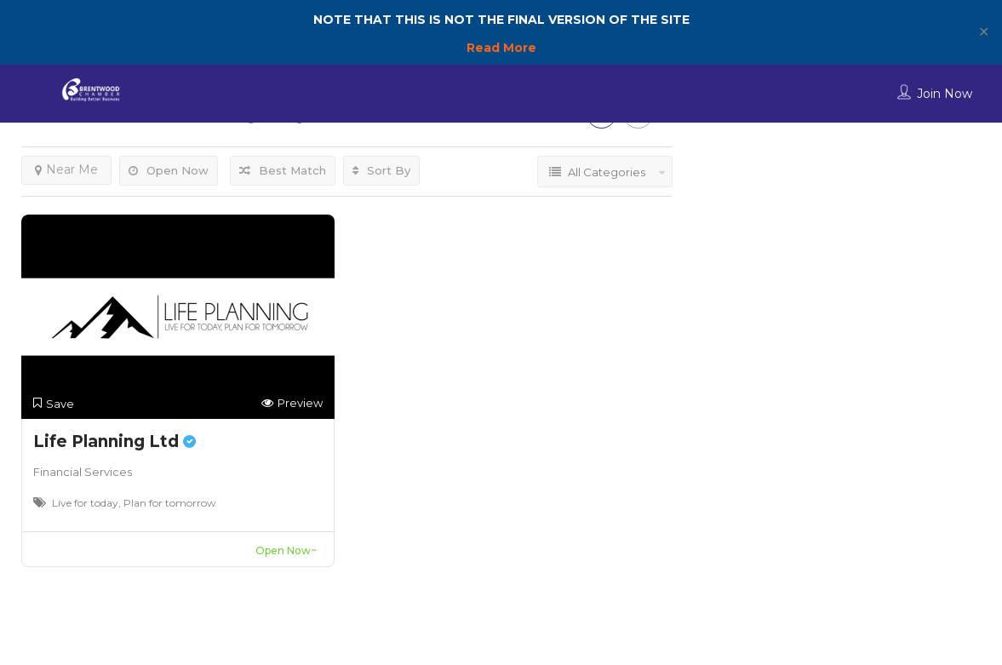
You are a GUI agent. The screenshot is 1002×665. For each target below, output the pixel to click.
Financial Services (82, 472)
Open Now (169, 170)
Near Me (66, 169)
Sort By (381, 170)
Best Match (282, 170)
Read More (501, 47)
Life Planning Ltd (114, 441)
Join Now (944, 93)
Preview (292, 403)
